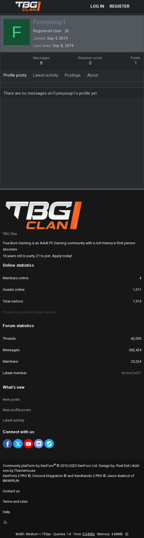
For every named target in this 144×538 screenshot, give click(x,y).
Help (6, 512)
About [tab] (92, 75)
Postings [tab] (73, 75)
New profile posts (17, 410)
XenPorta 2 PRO (15, 476)
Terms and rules (15, 501)
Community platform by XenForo (50, 466)
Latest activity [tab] (45, 75)
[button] (126, 534)
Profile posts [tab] (15, 75)
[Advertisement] (73, 145)
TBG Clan (10, 234)
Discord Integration (48, 476)
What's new (14, 387)
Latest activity (13, 420)
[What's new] (137, 6)
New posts (11, 399)
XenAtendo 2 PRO (88, 476)
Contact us (11, 491)
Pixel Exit (123, 466)
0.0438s (89, 534)
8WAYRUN (11, 481)
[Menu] (7, 6)
